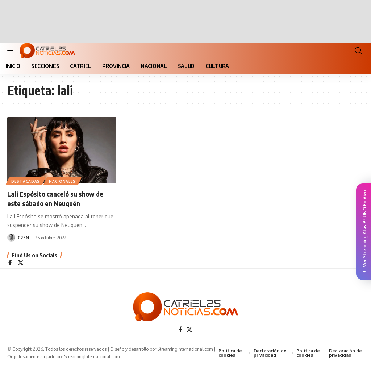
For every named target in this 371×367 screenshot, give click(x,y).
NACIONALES (63, 181)
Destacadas (26, 181)
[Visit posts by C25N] (11, 238)
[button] (13, 50)
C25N (23, 237)
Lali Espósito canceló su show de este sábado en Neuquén (58, 198)
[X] (21, 263)
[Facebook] (10, 263)
